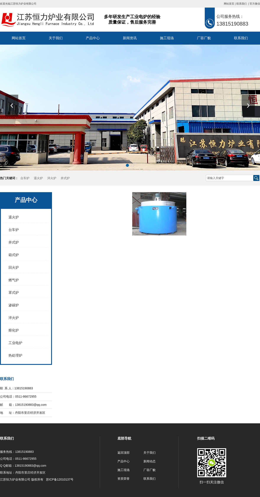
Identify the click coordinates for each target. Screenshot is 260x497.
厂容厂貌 (204, 38)
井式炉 (65, 178)
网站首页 (229, 3)
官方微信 (255, 3)
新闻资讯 (130, 38)
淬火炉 (51, 178)
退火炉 (38, 178)
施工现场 (167, 38)
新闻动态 (149, 461)
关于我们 (56, 38)
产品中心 (93, 38)
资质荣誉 (123, 478)
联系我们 (241, 3)
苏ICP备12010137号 (60, 479)
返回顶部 (123, 452)
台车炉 (24, 178)
